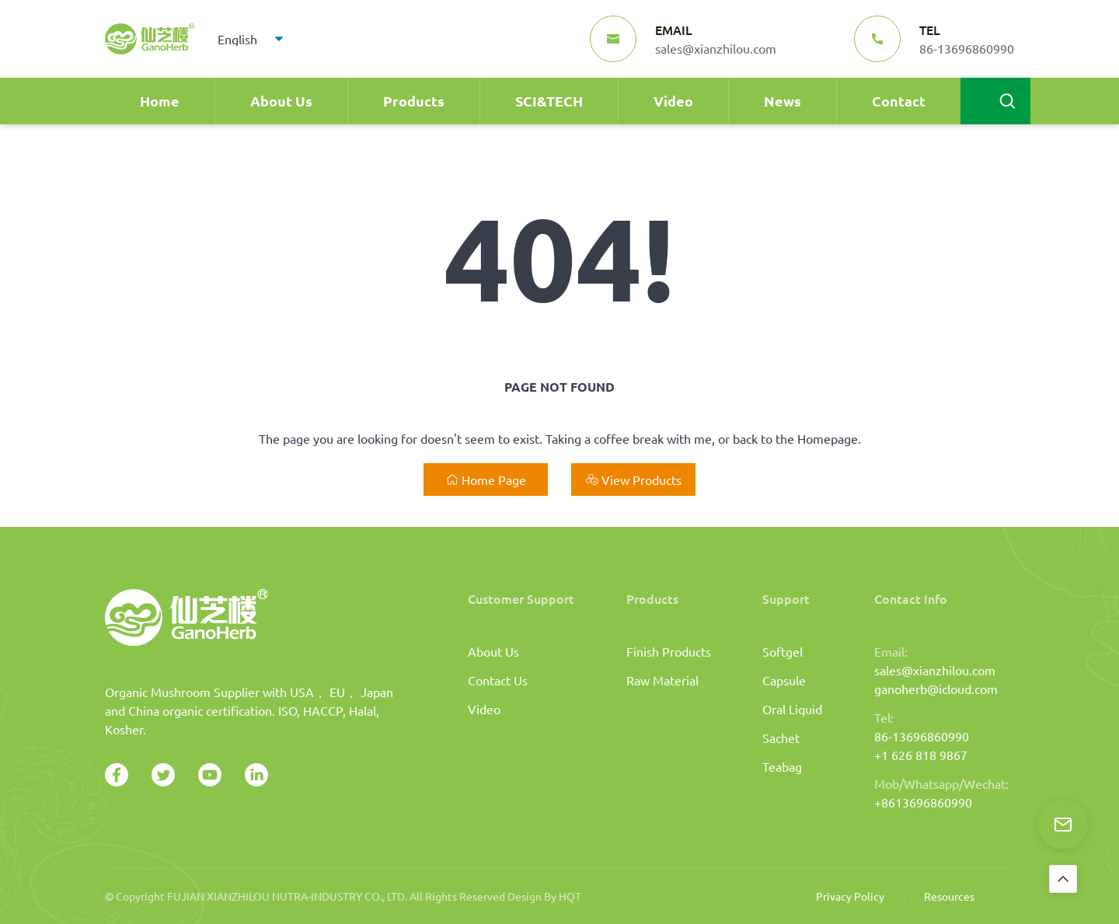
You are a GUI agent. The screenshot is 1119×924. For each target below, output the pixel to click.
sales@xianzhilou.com (934, 670)
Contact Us (498, 680)
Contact (899, 101)
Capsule (784, 680)
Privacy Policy (850, 896)
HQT (570, 896)
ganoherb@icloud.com (936, 688)
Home (160, 101)
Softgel (782, 651)
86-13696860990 (921, 736)
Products (413, 101)
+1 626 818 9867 (920, 754)
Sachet (781, 737)
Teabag (782, 766)
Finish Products (668, 651)
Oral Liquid (792, 709)
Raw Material (662, 680)
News (782, 101)
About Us (281, 101)
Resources (949, 896)
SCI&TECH (549, 101)
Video (673, 101)
